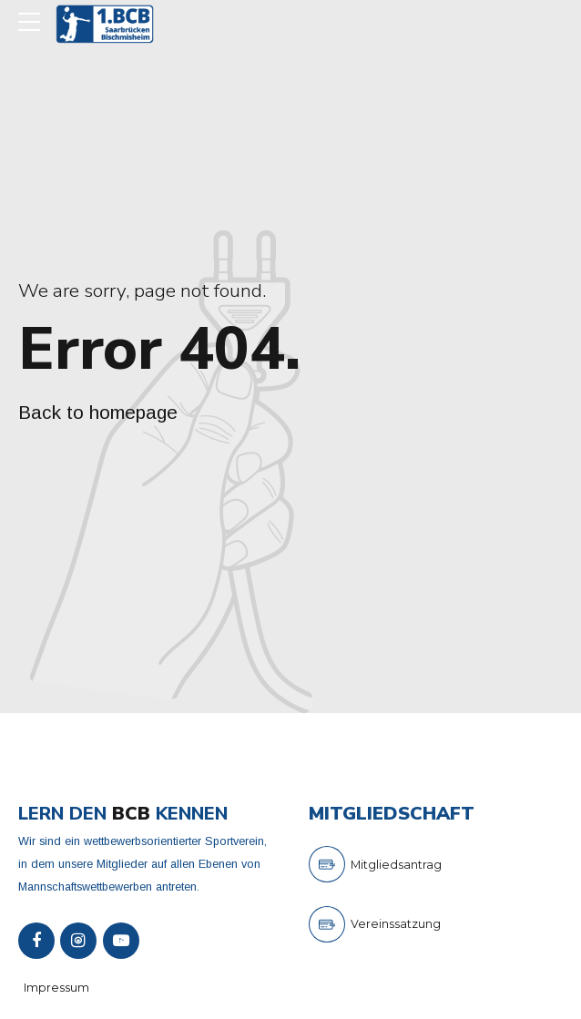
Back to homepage (98, 412)
